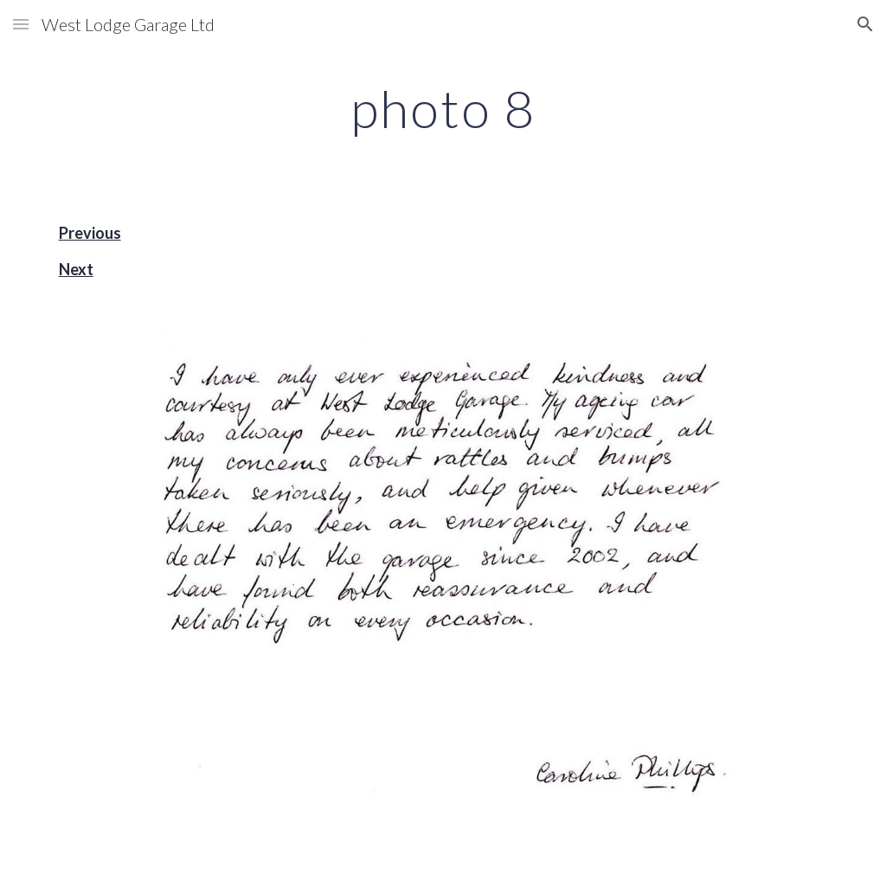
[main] (442, 108)
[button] (21, 24)
